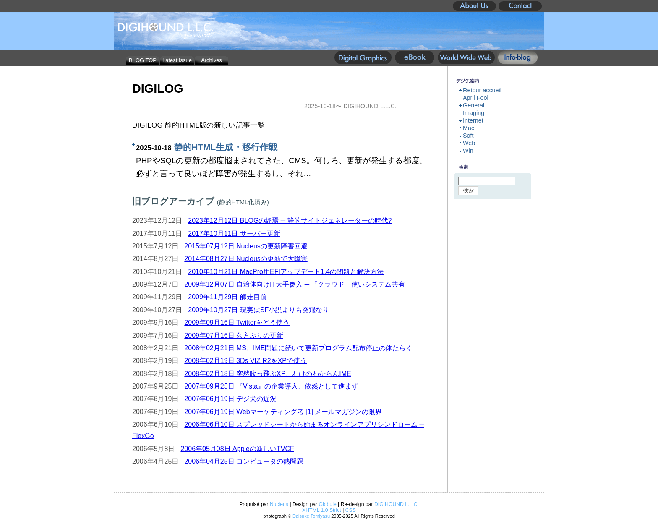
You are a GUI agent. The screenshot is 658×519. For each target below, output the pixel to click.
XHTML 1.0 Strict (321, 510)
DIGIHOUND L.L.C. (396, 504)
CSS (350, 510)
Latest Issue (177, 60)
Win (468, 150)
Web (469, 143)
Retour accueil (482, 90)
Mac (468, 128)
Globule (328, 504)
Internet (473, 120)
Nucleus (279, 504)
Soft (468, 135)
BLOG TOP (143, 60)
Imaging (473, 113)
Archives (211, 60)
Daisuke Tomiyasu (311, 516)
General (473, 105)
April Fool (475, 97)
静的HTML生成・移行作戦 (226, 147)
